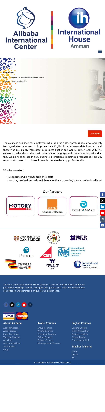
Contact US (95, 137)
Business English (80, 341)
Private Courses (45, 337)
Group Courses (44, 334)
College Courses (45, 347)
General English (79, 334)
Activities (7, 347)
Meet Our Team (11, 341)
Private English (79, 344)
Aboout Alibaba (10, 334)
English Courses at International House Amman (23, 79)
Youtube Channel (11, 344)
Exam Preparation (80, 337)
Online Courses (44, 344)
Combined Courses (46, 341)
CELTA (75, 358)
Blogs (6, 356)
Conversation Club (80, 347)
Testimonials (9, 353)
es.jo (69, 362)
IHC (73, 364)
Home (5, 77)
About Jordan (10, 337)
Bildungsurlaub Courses (48, 350)
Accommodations (11, 350)
